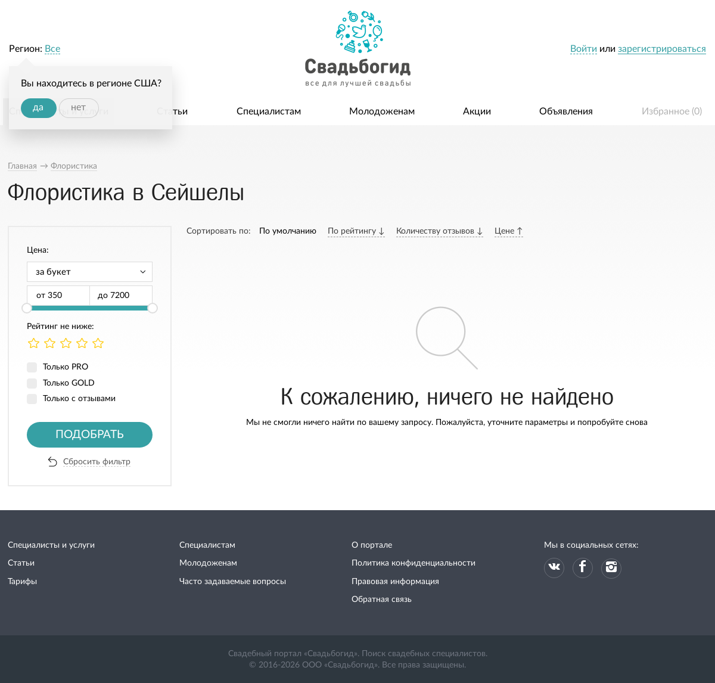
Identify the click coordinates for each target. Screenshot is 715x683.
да (38, 107)
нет (78, 107)
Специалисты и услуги (51, 545)
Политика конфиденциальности (413, 563)
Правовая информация (395, 582)
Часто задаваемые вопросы (232, 582)
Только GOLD (69, 383)
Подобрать (89, 434)
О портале (372, 545)
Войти (583, 49)
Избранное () (672, 111)
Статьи (172, 111)
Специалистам (269, 111)
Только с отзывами (79, 399)
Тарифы (22, 582)
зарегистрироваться (662, 49)
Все (52, 49)
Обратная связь (382, 599)
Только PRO (65, 367)
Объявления (566, 111)
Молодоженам (382, 111)
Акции (477, 111)
